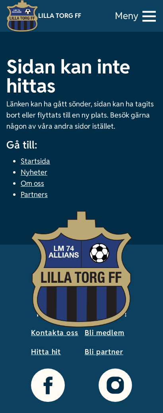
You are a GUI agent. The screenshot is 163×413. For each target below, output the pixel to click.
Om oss (32, 183)
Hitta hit (46, 351)
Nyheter (34, 172)
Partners (34, 194)
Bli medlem (104, 332)
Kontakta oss (54, 332)
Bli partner (104, 351)
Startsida (35, 161)
